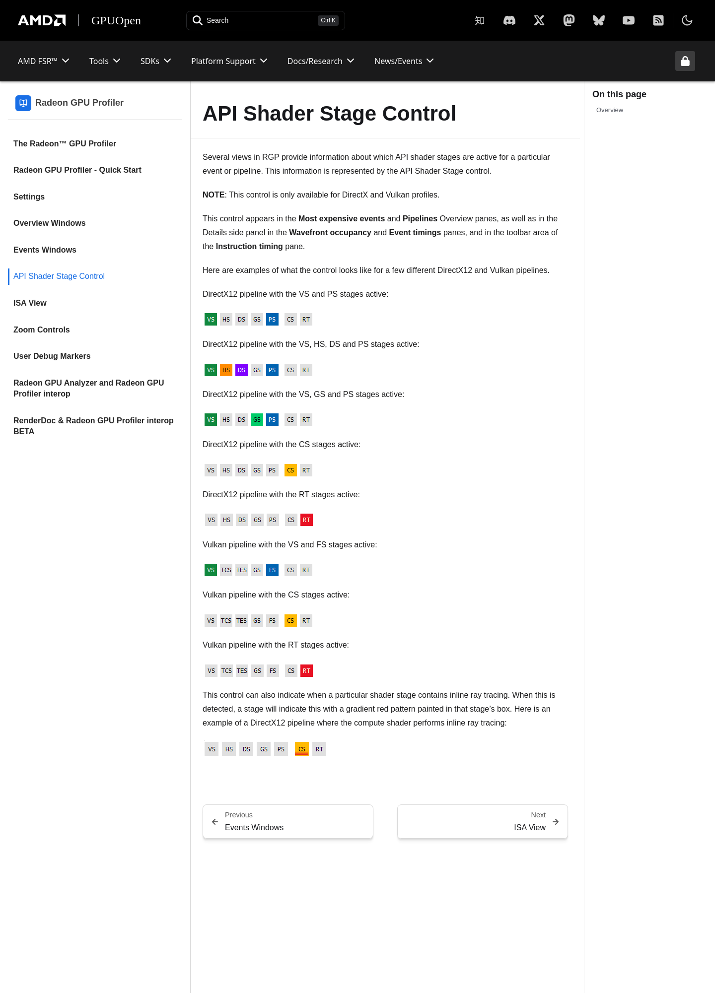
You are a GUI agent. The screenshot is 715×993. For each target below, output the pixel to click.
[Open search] (265, 20)
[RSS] (658, 20)
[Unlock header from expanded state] (685, 61)
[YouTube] (629, 20)
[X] (509, 20)
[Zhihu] (480, 20)
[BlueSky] (599, 20)
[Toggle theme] (687, 20)
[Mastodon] (569, 20)
